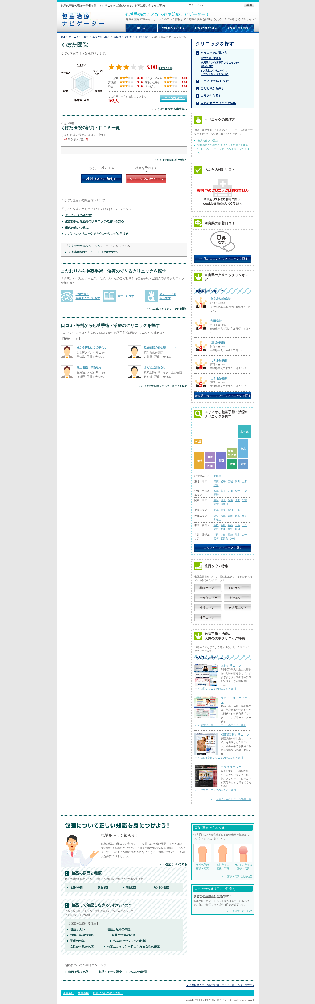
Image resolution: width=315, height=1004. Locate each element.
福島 (216, 485)
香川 (223, 529)
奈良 (244, 515)
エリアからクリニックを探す (223, 547)
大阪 (230, 515)
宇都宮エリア (208, 597)
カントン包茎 (161, 887)
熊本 (237, 534)
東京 (216, 504)
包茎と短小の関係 (118, 929)
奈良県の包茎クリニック (84, 246)
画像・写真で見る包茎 (239, 876)
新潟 (216, 490)
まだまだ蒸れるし (155, 367)
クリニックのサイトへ (146, 179)
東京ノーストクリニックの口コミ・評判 (223, 725)
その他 (128, 36)
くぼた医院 (141, 36)
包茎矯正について (242, 911)
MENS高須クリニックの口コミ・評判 (222, 757)
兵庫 (237, 515)
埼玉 (237, 500)
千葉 (244, 500)
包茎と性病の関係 (123, 935)
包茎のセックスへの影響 (129, 941)
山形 (244, 481)
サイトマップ (196, 4)
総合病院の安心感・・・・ (160, 347)
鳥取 (216, 525)
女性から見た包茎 (82, 946)
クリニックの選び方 (78, 215)
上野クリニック (231, 665)
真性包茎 (131, 887)
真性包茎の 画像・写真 (223, 857)
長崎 (230, 534)
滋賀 (216, 515)
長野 (216, 494)
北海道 (217, 475)
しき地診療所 (219, 360)
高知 (237, 529)
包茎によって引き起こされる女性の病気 (133, 946)
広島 (237, 525)
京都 (223, 515)
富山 (223, 490)
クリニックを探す (79, 36)
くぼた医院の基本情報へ (172, 109)
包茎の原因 (76, 887)
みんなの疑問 (138, 971)
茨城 (216, 500)
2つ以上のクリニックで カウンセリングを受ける (215, 72)
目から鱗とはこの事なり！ (93, 347)
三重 (237, 509)
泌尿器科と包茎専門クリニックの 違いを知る (220, 64)
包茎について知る (176, 864)
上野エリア (236, 597)
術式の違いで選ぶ (77, 227)
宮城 (230, 481)
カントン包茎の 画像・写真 (243, 857)
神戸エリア (206, 617)
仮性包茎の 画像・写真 (202, 857)
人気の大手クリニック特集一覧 (233, 799)
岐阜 (216, 509)
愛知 (230, 509)
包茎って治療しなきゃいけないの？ (101, 905)
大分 (244, 534)
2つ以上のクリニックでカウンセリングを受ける (96, 233)
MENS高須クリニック (235, 734)
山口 (244, 525)
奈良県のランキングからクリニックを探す (223, 395)
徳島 (216, 529)
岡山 (230, 525)
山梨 (244, 490)
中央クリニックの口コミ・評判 (218, 790)
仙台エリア (236, 588)
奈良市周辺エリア (80, 252)
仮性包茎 (103, 887)
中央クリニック (231, 767)
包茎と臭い (77, 929)
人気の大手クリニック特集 (218, 103)
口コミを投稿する (173, 98)
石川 (230, 490)
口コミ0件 (165, 68)
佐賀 (223, 534)
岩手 (223, 481)
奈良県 (117, 36)
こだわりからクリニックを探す (169, 308)
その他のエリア (111, 252)
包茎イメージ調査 (110, 971)
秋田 (237, 481)
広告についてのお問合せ (108, 993)
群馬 (230, 500)
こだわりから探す (212, 88)
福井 (237, 490)
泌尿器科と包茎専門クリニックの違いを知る (94, 221)
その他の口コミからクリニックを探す (165, 386)
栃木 (223, 500)
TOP (63, 36)
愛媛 (230, 529)
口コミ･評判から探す (215, 81)
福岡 (216, 534)
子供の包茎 (77, 941)
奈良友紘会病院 (220, 299)
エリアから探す (101, 36)
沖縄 (232, 538)
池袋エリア (206, 607)
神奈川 (224, 504)
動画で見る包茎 (78, 971)
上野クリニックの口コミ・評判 (218, 688)
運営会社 (68, 993)
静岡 (223, 509)
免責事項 (83, 993)
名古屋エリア (238, 607)
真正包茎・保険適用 (89, 367)
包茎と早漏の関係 (82, 935)
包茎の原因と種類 (86, 873)
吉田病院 (216, 320)
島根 (223, 525)
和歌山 (217, 519)
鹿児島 (224, 538)
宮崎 (216, 538)
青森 (216, 481)
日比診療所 (217, 342)
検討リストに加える (101, 179)
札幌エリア (206, 588)
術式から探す (126, 296)
